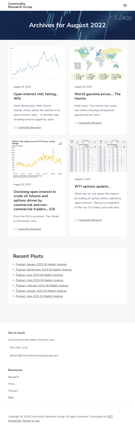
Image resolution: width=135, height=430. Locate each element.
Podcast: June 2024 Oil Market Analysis (39, 275)
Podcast (13, 390)
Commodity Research (29, 127)
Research (13, 377)
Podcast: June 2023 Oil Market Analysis (39, 296)
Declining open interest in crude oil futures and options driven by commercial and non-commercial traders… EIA (35, 201)
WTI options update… (93, 186)
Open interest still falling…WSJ (36, 96)
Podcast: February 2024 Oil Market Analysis (42, 285)
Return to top (31, 421)
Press (11, 384)
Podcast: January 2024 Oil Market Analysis (41, 291)
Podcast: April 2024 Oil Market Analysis (39, 280)
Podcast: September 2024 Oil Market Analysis (44, 269)
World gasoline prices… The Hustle (98, 96)
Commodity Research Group (20, 5)
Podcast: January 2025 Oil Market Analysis (41, 264)
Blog (11, 397)
